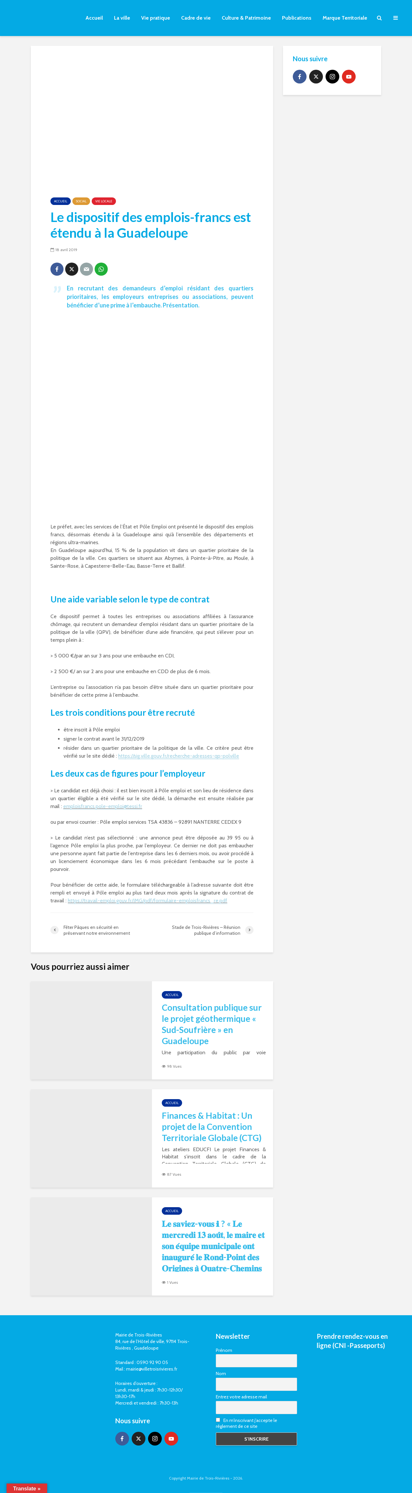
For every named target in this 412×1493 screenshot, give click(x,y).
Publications (296, 18)
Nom (221, 1373)
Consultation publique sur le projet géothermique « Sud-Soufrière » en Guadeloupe (212, 1024)
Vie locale (103, 201)
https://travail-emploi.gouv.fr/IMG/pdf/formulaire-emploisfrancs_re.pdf (147, 900)
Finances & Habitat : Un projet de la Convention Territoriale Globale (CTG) (212, 1126)
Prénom (224, 1350)
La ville (122, 18)
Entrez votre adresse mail (241, 1397)
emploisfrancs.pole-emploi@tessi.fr (102, 806)
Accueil (94, 18)
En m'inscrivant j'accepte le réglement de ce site (246, 1423)
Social (81, 201)
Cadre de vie (196, 18)
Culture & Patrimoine (246, 18)
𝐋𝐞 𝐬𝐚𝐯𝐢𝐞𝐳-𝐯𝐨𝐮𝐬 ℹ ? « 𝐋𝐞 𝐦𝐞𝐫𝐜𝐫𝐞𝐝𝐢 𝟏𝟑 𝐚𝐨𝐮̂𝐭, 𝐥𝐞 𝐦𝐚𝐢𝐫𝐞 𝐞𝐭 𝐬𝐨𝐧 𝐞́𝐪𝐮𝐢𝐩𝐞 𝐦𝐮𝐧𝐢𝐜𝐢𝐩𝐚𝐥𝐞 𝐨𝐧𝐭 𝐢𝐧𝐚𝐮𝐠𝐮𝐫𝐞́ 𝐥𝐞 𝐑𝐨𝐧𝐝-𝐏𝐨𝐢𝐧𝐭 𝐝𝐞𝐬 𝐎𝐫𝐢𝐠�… (213, 1251)
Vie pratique (155, 18)
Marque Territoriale (345, 18)
